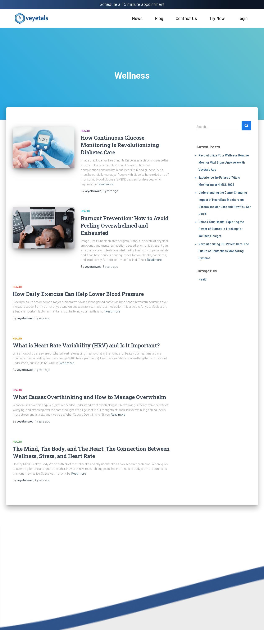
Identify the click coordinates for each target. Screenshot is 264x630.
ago (110, 191)
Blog (159, 18)
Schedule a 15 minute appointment (132, 4)
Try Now (217, 18)
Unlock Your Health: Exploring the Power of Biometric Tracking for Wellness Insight (221, 229)
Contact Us (186, 18)
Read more (106, 184)
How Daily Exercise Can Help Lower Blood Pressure (78, 294)
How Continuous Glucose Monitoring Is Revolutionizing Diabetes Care (120, 145)
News (137, 18)
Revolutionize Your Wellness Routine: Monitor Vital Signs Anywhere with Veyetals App (224, 162)
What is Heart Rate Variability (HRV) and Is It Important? (86, 345)
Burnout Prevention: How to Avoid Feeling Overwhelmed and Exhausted (124, 225)
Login (242, 18)
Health (85, 130)
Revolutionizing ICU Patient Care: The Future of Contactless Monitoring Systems (224, 251)
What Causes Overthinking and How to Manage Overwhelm (89, 397)
